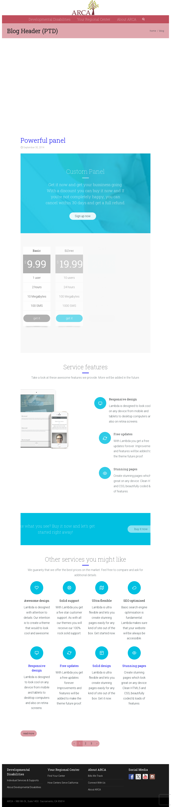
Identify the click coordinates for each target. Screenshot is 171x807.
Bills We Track (95, 775)
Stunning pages (134, 666)
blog (161, 30)
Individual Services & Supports (23, 780)
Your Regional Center (93, 19)
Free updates (69, 666)
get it (36, 318)
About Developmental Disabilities (24, 787)
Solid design (102, 666)
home (153, 30)
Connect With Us (96, 782)
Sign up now (69, 216)
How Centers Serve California (63, 782)
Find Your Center (56, 775)
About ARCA (126, 19)
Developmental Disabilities (49, 19)
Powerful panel (43, 140)
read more (28, 733)
